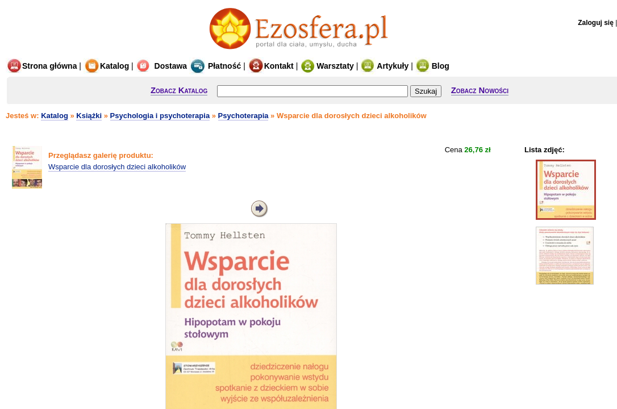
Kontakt (271, 65)
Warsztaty (327, 65)
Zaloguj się (596, 23)
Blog (432, 65)
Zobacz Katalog (179, 90)
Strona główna (41, 65)
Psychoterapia (243, 115)
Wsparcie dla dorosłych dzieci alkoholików (117, 166)
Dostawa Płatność (188, 65)
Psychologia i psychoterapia (160, 115)
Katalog (106, 65)
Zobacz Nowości (479, 90)
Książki (89, 115)
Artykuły (384, 65)
